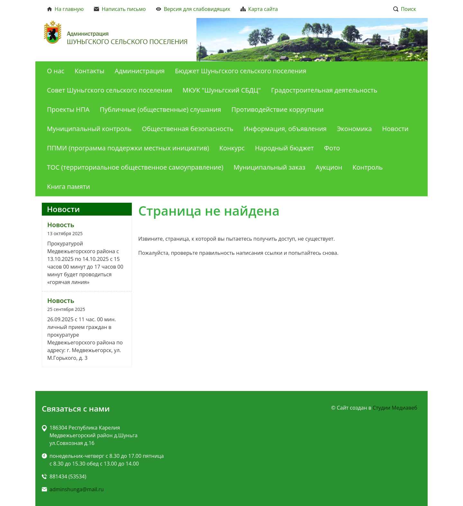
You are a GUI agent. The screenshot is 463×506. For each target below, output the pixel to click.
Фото (332, 148)
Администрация (140, 71)
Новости (395, 128)
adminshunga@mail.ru (77, 489)
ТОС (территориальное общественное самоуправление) (135, 167)
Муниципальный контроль (89, 128)
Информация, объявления (285, 128)
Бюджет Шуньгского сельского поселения (240, 71)
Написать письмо (120, 9)
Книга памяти (68, 186)
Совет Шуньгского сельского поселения (109, 90)
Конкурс (232, 148)
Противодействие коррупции (278, 109)
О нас (55, 71)
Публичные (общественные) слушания (160, 109)
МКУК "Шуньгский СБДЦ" (222, 90)
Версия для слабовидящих (193, 9)
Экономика (354, 128)
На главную (65, 9)
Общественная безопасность (187, 128)
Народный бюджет (284, 148)
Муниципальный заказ (269, 167)
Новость (60, 224)
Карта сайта (259, 9)
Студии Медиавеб (395, 407)
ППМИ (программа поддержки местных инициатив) (128, 148)
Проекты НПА (68, 109)
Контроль (368, 167)
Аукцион (329, 167)
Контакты (89, 71)
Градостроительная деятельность (324, 90)
